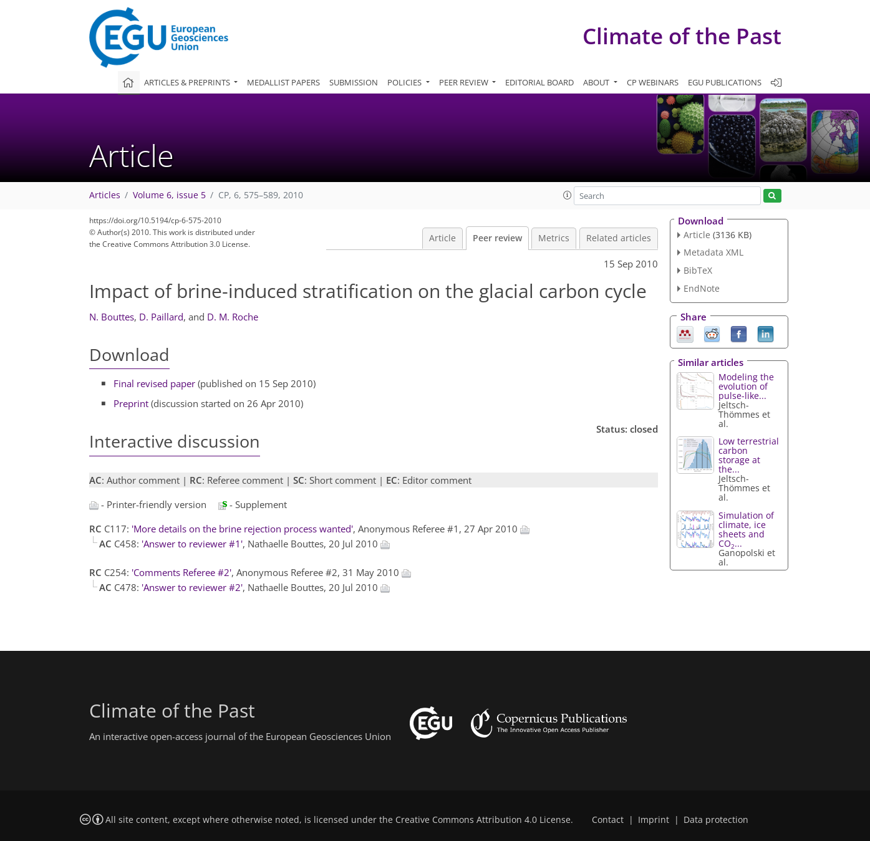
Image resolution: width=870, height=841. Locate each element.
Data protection (716, 819)
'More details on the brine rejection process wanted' (242, 528)
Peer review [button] (464, 82)
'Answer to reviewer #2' (192, 587)
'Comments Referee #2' (181, 572)
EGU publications (724, 82)
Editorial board (539, 82)
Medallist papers (283, 82)
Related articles (618, 238)
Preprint (131, 403)
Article (442, 238)
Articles (104, 195)
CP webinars (653, 82)
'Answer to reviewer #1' (192, 543)
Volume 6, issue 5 (169, 195)
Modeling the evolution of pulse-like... (746, 386)
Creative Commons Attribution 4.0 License (483, 819)
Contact (608, 819)
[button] (567, 195)
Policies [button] (405, 82)
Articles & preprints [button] (188, 82)
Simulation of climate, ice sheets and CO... (746, 529)
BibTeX (698, 270)
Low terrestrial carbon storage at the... (748, 455)
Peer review (497, 238)
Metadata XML (713, 252)
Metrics (553, 238)
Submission (353, 82)
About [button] (597, 82)
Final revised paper (154, 383)
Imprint (653, 819)
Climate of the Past (681, 35)
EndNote (702, 288)
